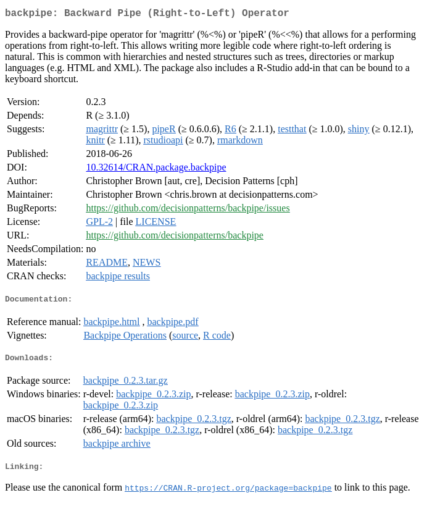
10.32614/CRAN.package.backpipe (156, 169)
